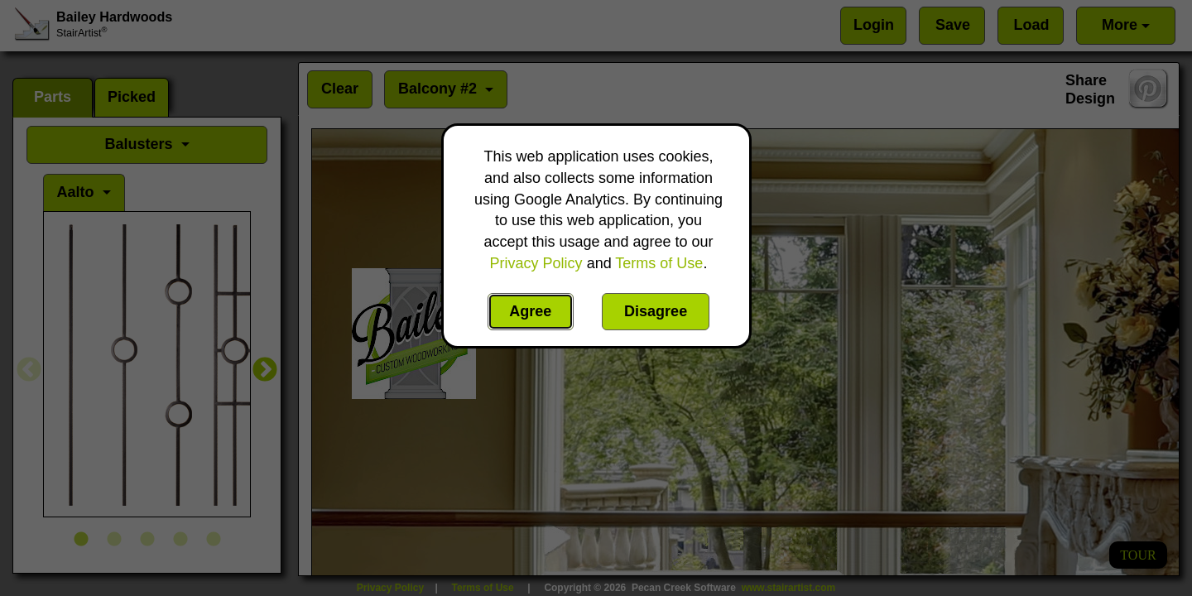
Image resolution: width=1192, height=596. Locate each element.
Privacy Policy (536, 263)
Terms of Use (659, 263)
